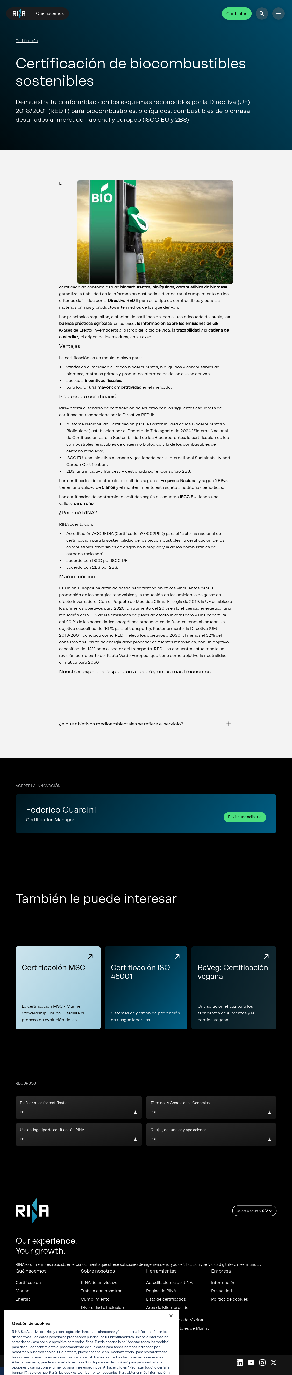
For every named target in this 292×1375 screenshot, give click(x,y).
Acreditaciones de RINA (169, 1283)
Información (223, 1283)
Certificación (27, 41)
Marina (22, 1291)
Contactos (236, 13)
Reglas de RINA (161, 1291)
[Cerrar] (171, 1324)
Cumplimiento (95, 1299)
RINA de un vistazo (99, 1283)
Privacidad (221, 1291)
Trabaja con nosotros (101, 1291)
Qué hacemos (50, 13)
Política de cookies (229, 1299)
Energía (23, 1299)
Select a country (255, 1211)
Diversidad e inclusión (102, 1307)
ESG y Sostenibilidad (101, 1316)
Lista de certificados (166, 1299)
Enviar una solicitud (245, 817)
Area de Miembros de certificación (167, 1309)
